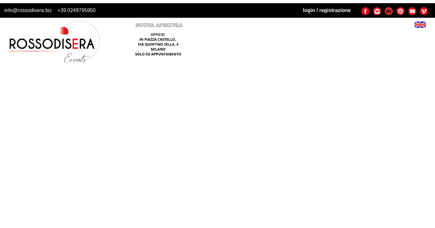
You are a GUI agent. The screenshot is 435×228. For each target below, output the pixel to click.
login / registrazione (327, 10)
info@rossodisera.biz (28, 10)
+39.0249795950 (76, 10)
